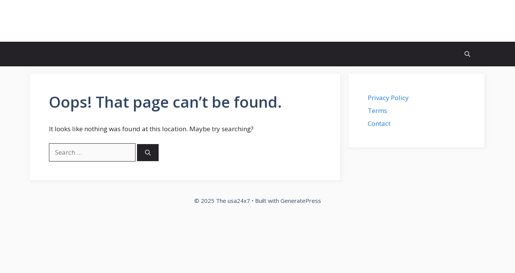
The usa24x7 (74, 20)
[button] (467, 54)
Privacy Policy (388, 97)
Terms (377, 110)
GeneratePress (300, 200)
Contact (379, 123)
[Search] (148, 152)
